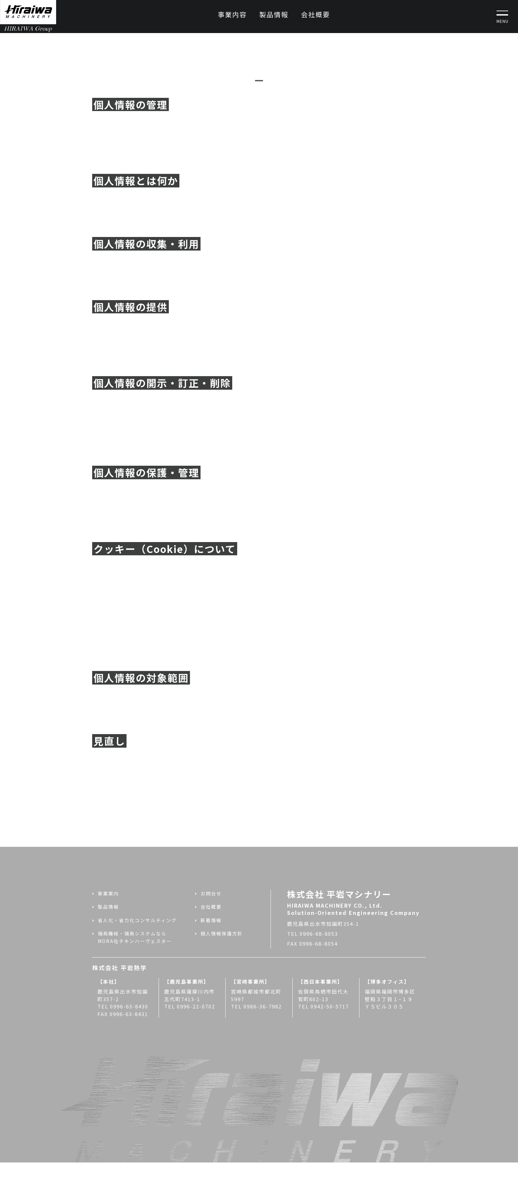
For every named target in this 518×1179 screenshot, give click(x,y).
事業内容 (232, 14)
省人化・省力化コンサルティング (137, 920)
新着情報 (211, 920)
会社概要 (315, 14)
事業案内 (108, 893)
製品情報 (273, 14)
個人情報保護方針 (222, 933)
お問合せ (211, 893)
